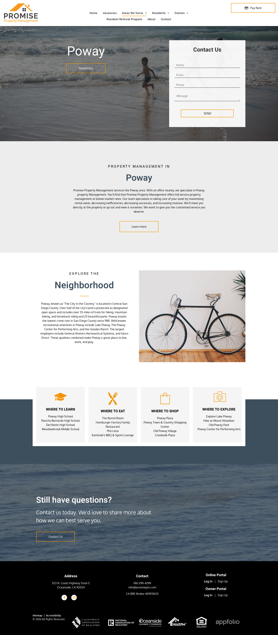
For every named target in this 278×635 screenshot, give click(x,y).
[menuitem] (93, 13)
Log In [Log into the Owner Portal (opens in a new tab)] (208, 595)
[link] (201, 619)
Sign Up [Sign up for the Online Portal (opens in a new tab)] (223, 581)
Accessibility (53, 615)
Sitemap (37, 615)
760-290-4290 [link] (142, 583)
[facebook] (64, 598)
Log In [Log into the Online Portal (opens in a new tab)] (208, 581)
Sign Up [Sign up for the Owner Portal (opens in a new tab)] (223, 595)
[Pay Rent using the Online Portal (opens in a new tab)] (253, 8)
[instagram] (74, 598)
